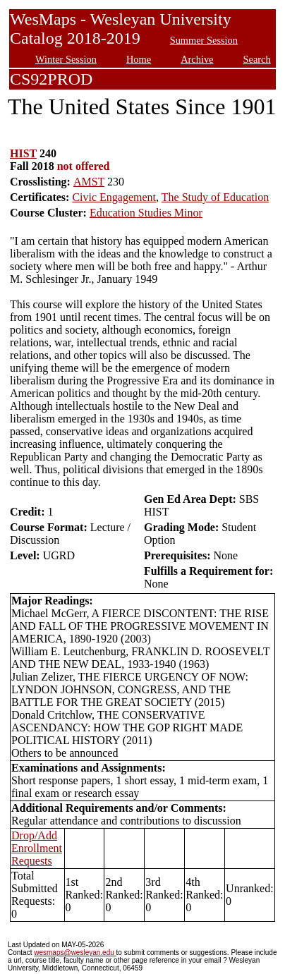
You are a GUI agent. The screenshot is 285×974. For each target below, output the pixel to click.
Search (257, 59)
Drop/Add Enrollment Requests (36, 848)
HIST (23, 153)
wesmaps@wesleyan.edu (75, 952)
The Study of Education (215, 197)
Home (138, 59)
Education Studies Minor (146, 213)
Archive (197, 59)
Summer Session (204, 40)
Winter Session (66, 59)
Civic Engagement (114, 197)
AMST (88, 182)
